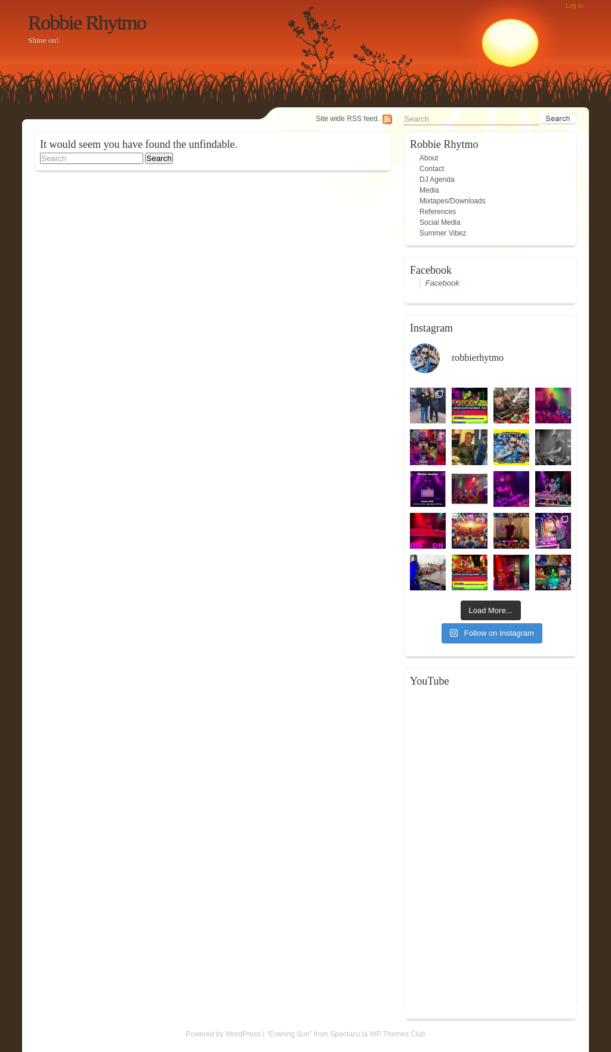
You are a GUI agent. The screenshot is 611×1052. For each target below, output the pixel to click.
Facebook (442, 283)
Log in (574, 5)
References (437, 212)
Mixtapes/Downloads (452, 201)
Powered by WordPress (223, 1034)
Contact (431, 169)
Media (429, 190)
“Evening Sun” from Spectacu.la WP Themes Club (346, 1034)
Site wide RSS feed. (347, 119)
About (428, 158)
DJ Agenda (437, 179)
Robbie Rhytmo (87, 22)
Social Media (440, 222)
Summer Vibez (442, 233)
